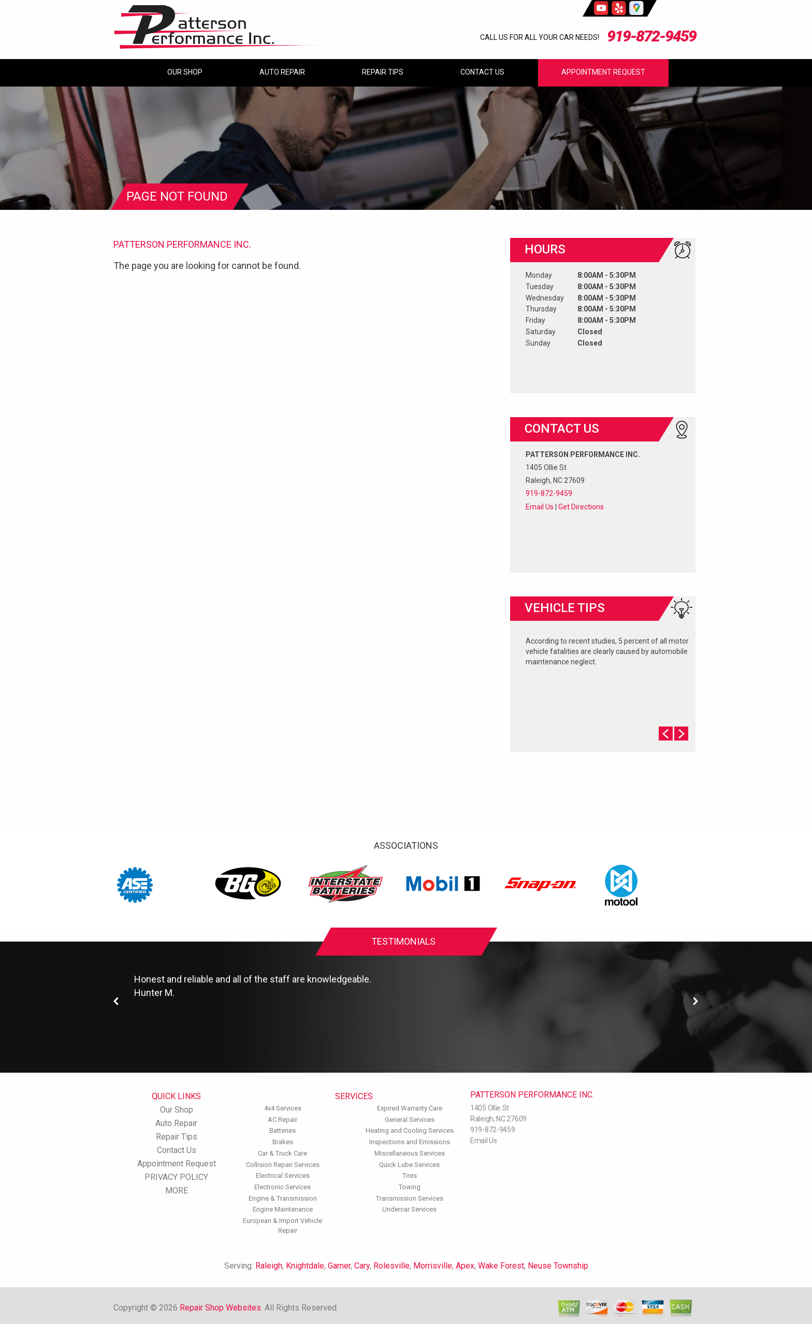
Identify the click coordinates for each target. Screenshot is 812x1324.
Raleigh (268, 1266)
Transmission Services (409, 1198)
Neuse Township (558, 1266)
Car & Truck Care (282, 1153)
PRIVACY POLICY (176, 1177)
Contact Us (482, 72)
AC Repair (282, 1119)
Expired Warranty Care (409, 1108)
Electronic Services (282, 1187)
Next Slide (681, 734)
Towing (410, 1187)
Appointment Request (603, 72)
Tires (409, 1175)
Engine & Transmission (283, 1198)
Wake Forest (501, 1266)
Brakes (282, 1142)
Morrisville (432, 1266)
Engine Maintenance (283, 1209)
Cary (362, 1266)
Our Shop (184, 72)
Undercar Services (409, 1209)
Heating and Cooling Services (410, 1130)
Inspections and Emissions (409, 1142)
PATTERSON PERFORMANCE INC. (182, 244)
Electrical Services (283, 1175)
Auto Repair (282, 72)
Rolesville (391, 1266)
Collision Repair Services (283, 1165)
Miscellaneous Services (409, 1153)
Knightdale (305, 1266)
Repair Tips (382, 72)
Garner (339, 1266)
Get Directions (581, 507)
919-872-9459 (651, 36)
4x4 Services (282, 1108)
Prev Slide (666, 734)
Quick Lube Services (409, 1165)
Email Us (540, 507)
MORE (176, 1190)
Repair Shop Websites (220, 1308)
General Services (409, 1119)
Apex (465, 1266)
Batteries (282, 1130)
